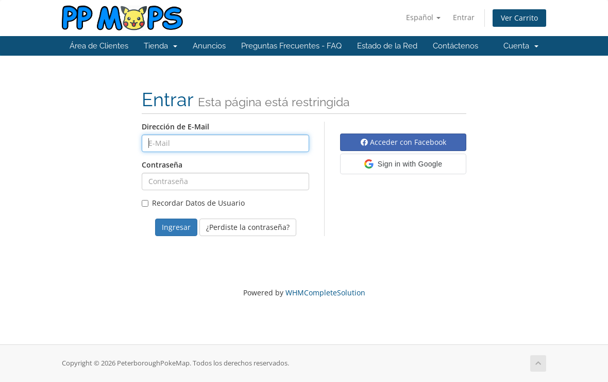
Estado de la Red (387, 46)
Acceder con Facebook (403, 142)
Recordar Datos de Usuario (193, 203)
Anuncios (209, 46)
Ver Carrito (519, 18)
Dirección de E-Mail (175, 126)
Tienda (160, 46)
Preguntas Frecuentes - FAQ (291, 46)
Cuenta (520, 46)
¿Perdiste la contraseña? (248, 227)
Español (423, 17)
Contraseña (162, 165)
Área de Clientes (99, 46)
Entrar (464, 17)
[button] (403, 164)
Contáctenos (455, 46)
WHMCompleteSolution (325, 292)
